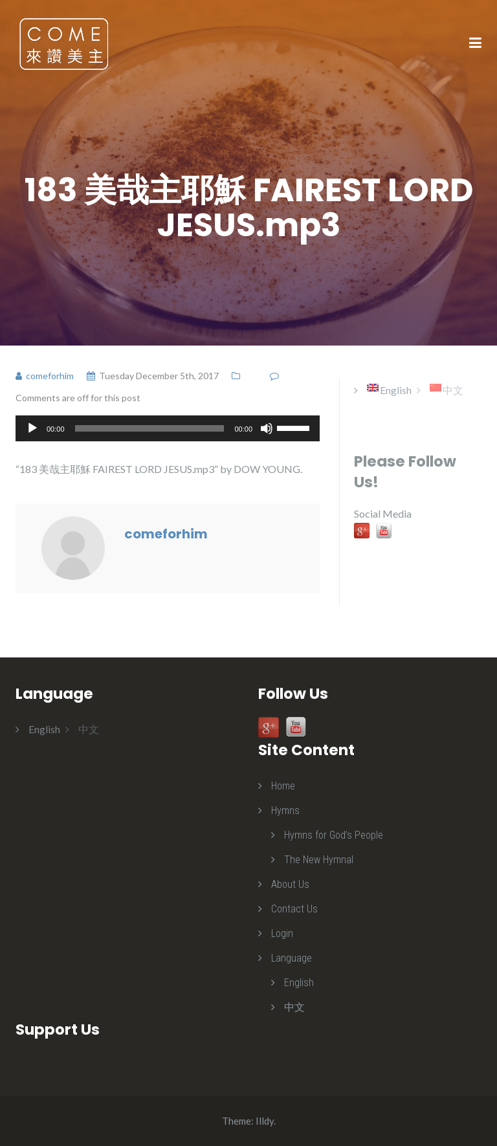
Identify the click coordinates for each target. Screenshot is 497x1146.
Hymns (285, 810)
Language (291, 958)
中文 (294, 1007)
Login (282, 933)
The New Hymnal (318, 860)
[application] (168, 428)
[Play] (32, 428)
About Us (290, 884)
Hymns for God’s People (333, 835)
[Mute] (266, 428)
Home (283, 786)
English (299, 982)
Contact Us (294, 909)
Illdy (265, 1121)
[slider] (150, 428)
